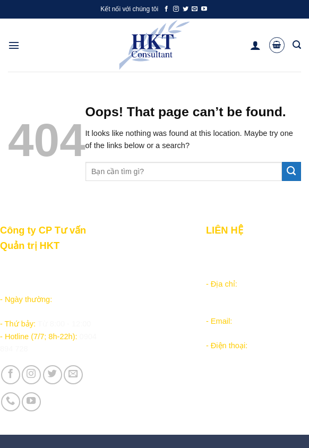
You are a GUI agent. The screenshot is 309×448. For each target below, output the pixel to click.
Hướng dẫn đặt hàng (137, 264)
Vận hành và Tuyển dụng (146, 344)
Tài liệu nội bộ (126, 289)
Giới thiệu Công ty (134, 332)
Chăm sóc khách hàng (139, 277)
